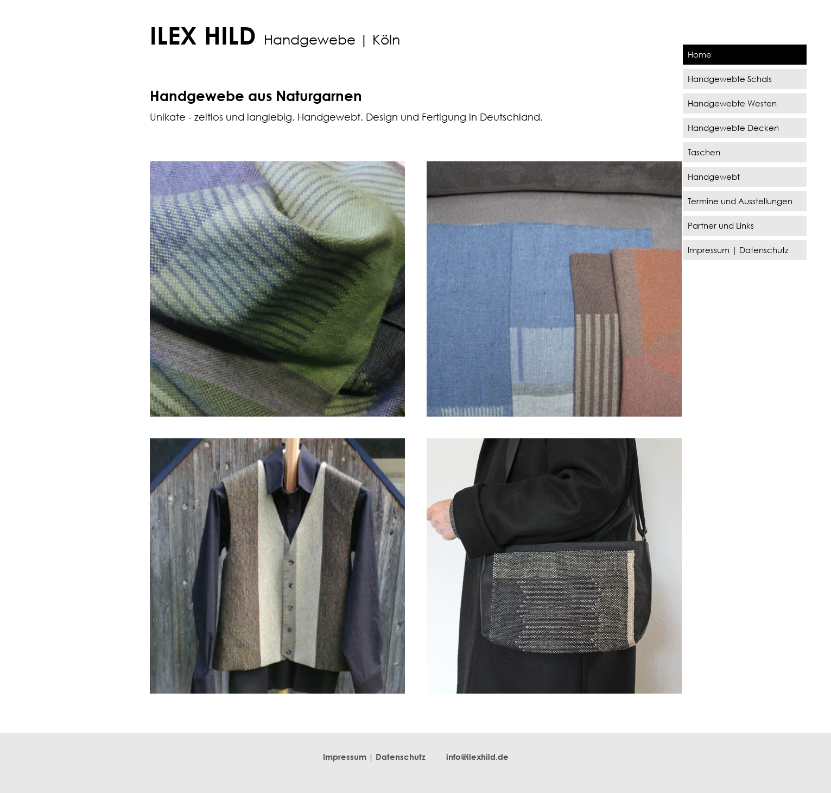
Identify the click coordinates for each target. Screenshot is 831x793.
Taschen (704, 152)
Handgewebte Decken (733, 128)
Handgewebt (714, 176)
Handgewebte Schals (730, 79)
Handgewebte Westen (732, 103)
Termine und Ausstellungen (740, 201)
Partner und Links (721, 225)
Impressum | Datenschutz (738, 250)
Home (700, 54)
